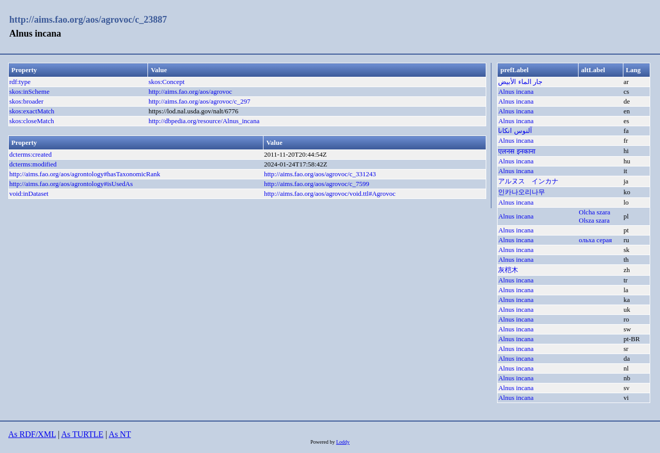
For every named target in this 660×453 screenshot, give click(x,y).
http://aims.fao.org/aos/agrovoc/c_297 (199, 101)
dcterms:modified (33, 164)
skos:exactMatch (31, 111)
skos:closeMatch (31, 121)
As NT (120, 434)
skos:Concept (166, 82)
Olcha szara (594, 212)
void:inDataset (28, 193)
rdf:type (19, 82)
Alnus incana (515, 91)
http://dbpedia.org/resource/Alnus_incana (203, 121)
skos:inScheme (29, 91)
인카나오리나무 (521, 192)
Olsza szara (594, 220)
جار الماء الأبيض (520, 82)
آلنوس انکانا (515, 131)
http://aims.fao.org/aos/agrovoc (190, 91)
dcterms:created (30, 154)
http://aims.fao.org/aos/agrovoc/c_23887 (88, 19)
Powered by (323, 442)
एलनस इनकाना (516, 151)
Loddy (343, 442)
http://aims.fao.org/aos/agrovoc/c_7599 (316, 184)
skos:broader (26, 101)
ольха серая (595, 240)
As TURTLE (82, 434)
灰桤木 (508, 270)
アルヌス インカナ (528, 181)
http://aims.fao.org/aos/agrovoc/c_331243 (320, 174)
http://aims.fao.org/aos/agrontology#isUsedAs (71, 184)
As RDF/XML (32, 434)
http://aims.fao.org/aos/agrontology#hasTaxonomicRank (84, 174)
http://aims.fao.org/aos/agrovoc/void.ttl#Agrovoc (329, 193)
